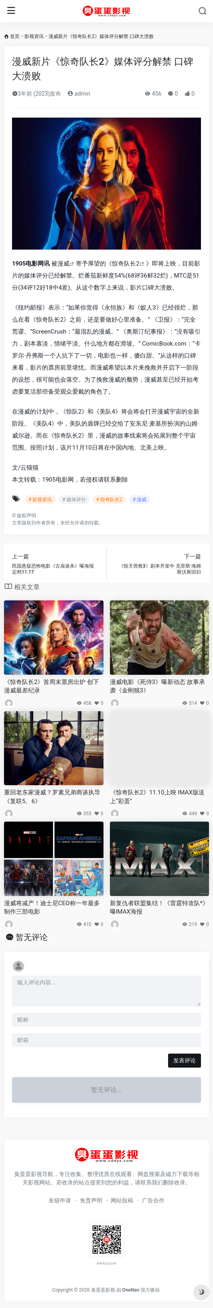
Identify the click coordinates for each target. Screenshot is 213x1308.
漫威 (63, 263)
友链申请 (60, 1200)
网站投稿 (122, 1200)
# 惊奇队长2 (109, 499)
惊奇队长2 (125, 263)
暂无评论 (32, 937)
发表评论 (184, 1060)
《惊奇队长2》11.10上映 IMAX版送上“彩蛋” (157, 796)
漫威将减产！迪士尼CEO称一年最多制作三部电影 (52, 907)
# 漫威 (139, 499)
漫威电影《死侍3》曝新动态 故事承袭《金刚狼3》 (157, 686)
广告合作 (153, 1200)
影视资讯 (34, 36)
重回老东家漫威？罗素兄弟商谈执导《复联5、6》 (52, 796)
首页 (15, 36)
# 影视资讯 (40, 499)
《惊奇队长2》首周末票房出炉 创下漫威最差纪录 (51, 686)
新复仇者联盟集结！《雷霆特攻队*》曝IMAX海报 (159, 907)
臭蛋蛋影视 (103, 1290)
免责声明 (91, 1200)
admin (78, 93)
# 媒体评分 (73, 499)
